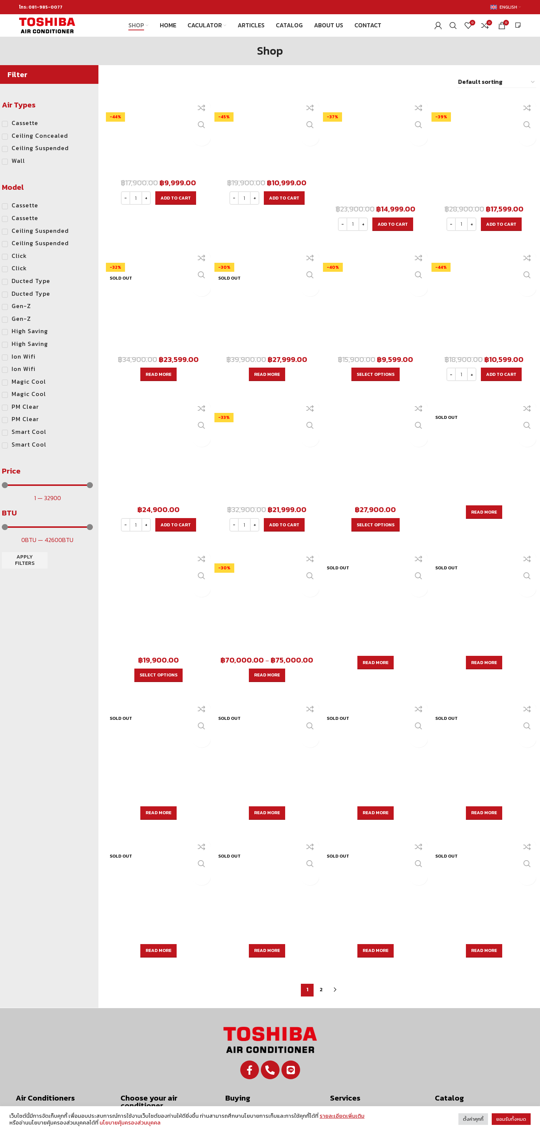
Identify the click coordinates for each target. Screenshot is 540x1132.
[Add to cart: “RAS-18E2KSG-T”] (174, 459)
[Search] (453, 31)
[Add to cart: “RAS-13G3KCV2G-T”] (283, 207)
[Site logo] (47, 31)
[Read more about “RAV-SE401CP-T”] (376, 695)
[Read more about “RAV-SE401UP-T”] (485, 838)
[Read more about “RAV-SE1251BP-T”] (266, 699)
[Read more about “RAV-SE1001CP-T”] (266, 808)
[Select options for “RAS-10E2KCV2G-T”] (157, 585)
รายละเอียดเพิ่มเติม (342, 1116)
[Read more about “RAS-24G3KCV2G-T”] (157, 334)
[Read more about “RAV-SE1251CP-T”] (376, 808)
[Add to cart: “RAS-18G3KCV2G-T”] (502, 207)
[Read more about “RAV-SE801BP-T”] (485, 573)
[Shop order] (496, 94)
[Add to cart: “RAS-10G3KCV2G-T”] (174, 207)
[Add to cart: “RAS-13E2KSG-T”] (502, 334)
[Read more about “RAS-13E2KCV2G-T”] (485, 447)
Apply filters (24, 572)
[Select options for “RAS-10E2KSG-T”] (376, 334)
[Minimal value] (47, 497)
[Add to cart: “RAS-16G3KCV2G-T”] (393, 207)
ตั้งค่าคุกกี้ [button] (473, 1119)
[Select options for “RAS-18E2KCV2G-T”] (376, 459)
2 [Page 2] (321, 876)
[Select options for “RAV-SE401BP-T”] (266, 585)
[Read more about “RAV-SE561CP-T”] (485, 695)
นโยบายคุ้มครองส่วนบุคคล (130, 1123)
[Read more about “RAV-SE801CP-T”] (157, 808)
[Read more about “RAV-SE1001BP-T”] (157, 699)
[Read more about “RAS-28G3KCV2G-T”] (266, 334)
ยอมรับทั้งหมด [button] (511, 1119)
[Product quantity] (134, 207)
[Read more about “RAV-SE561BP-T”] (376, 573)
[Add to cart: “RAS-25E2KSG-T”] (283, 459)
